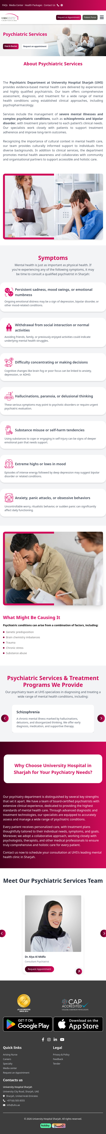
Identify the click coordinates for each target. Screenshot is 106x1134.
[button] (101, 718)
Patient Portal (90, 17)
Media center (10, 1068)
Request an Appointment (69, 17)
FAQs (5, 5)
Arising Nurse (10, 1054)
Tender (56, 1063)
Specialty (7, 1063)
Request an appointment (35, 46)
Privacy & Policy (61, 1054)
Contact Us (49, 5)
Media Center (16, 5)
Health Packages (33, 5)
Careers (7, 1059)
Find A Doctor (11, 46)
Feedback (58, 1059)
